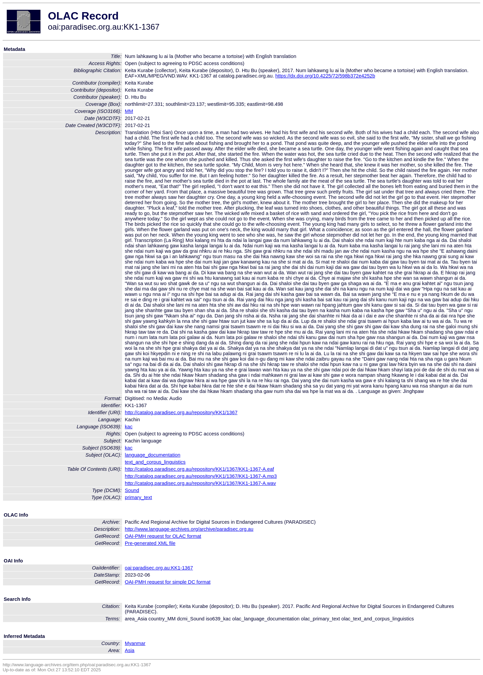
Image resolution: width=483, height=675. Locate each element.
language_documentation (152, 455)
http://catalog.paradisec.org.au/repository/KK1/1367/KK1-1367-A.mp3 (201, 476)
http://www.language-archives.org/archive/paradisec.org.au (189, 529)
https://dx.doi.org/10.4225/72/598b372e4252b (325, 76)
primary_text (138, 497)
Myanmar (135, 643)
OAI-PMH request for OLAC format (163, 536)
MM (129, 111)
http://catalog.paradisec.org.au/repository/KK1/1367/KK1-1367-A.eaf (199, 469)
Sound (132, 490)
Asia (130, 650)
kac (129, 426)
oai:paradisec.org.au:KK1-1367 (159, 568)
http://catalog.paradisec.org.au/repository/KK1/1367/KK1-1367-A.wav (200, 483)
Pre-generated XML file (150, 543)
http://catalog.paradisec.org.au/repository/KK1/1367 (181, 412)
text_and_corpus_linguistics (155, 462)
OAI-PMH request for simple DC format (167, 582)
